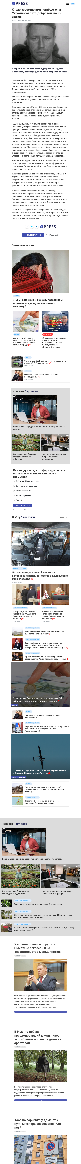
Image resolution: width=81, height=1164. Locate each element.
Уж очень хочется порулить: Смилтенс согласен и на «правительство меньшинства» (37, 948)
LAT (72, 3)
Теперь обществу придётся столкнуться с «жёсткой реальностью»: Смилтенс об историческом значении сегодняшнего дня (45, 645)
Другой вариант (22, 500)
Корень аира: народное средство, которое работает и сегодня (32, 859)
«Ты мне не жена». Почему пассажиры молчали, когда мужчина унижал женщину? (38, 303)
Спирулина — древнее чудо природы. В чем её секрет (38, 904)
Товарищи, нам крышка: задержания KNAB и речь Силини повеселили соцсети (24, 615)
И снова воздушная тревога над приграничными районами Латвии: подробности (39, 771)
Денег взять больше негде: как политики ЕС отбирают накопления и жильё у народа (24, 341)
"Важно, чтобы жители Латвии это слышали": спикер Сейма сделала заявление (53, 615)
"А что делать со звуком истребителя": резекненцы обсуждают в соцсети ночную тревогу (44, 789)
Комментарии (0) (33, 235)
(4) (50, 363)
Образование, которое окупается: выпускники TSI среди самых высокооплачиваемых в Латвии (43, 916)
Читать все (63, 517)
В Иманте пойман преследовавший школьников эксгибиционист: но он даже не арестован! (37, 1037)
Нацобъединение (23, 495)
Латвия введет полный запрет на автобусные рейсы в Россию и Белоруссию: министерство (40, 576)
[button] (67, 3)
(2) (68, 659)
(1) (29, 345)
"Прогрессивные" (23, 491)
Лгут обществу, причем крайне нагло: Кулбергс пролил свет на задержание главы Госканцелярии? (47, 728)
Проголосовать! (22, 505)
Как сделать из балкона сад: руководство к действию (24, 456)
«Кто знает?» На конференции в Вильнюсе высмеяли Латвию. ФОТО (44, 632)
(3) (66, 647)
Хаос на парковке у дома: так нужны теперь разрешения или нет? (37, 1123)
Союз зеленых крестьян (26, 486)
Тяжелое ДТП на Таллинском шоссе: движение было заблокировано (42, 802)
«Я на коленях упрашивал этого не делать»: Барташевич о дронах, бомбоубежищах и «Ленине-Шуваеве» (54, 342)
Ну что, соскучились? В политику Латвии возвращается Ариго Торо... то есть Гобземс (45, 658)
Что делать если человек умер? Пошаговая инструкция (54, 456)
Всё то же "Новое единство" (28, 481)
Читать (41, 1012)
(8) (22, 618)
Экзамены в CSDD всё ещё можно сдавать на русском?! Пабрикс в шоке (45, 362)
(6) (32, 578)
